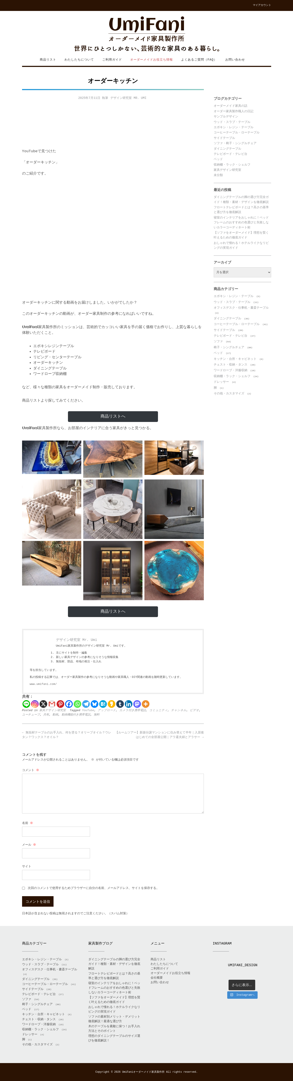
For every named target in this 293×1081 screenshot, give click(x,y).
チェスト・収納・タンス (230, 364)
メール (29, 845)
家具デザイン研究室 (52, 710)
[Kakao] (111, 704)
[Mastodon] (137, 704)
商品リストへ (113, 416)
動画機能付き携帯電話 (76, 714)
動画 (55, 714)
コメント (31, 770)
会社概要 (157, 978)
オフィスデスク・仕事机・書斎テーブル (241, 308)
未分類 (218, 175)
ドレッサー (221, 382)
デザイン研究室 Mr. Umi (128, 98)
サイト (26, 866)
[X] (43, 704)
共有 (46, 714)
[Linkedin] (128, 704)
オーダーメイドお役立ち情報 (151, 59)
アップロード (107, 710)
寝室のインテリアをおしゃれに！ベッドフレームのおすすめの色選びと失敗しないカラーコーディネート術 (241, 222)
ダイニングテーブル (227, 148)
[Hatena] (103, 704)
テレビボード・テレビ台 (230, 154)
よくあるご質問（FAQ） (199, 59)
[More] (145, 704)
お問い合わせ (235, 59)
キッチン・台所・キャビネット (235, 359)
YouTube (88, 710)
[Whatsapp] (77, 704)
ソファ (218, 341)
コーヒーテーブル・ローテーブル (237, 132)
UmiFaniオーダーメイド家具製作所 (143, 1072)
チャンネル (178, 710)
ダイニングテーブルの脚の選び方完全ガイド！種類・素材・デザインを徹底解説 (114, 964)
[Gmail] (52, 704)
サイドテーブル (224, 138)
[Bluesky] (94, 704)
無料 (96, 714)
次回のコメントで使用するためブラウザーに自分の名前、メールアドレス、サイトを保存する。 (93, 888)
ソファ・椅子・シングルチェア (235, 143)
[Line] (26, 704)
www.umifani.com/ (43, 684)
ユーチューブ (31, 714)
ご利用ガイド (112, 59)
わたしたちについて (79, 59)
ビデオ (194, 710)
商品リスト (48, 59)
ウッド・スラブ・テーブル (232, 122)
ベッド (218, 159)
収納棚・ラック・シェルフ (232, 164)
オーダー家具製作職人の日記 (233, 111)
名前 (28, 823)
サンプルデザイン (226, 116)
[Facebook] (69, 704)
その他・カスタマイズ (229, 393)
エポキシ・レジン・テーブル (233, 127)
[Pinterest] (60, 704)
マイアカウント (262, 5)
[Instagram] (35, 704)
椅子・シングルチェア (229, 347)
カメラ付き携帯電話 (132, 710)
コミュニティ (158, 710)
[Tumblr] (120, 704)
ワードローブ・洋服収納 (230, 370)
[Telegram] (86, 704)
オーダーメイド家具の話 (230, 106)
